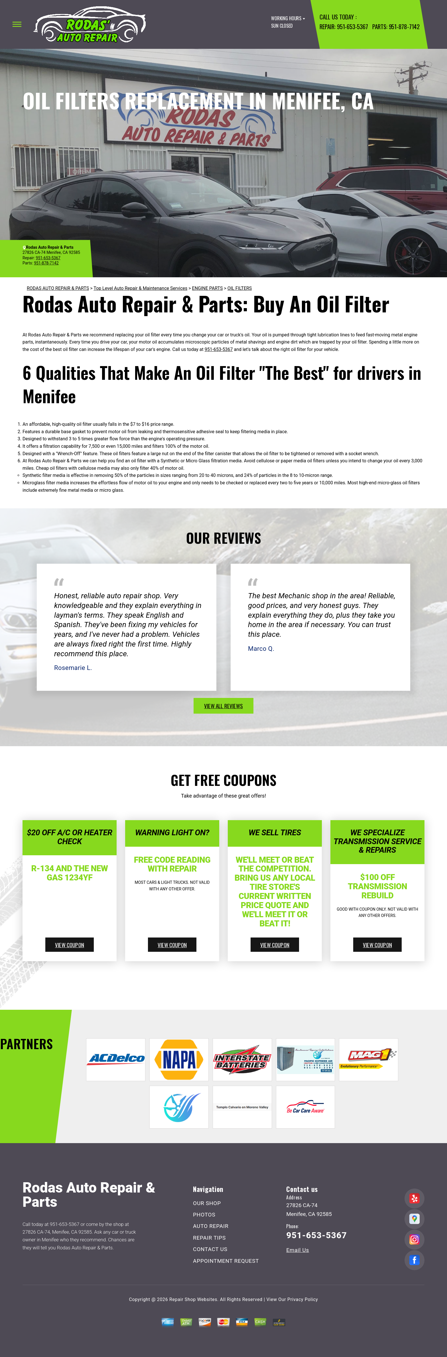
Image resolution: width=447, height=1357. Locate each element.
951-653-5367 (352, 26)
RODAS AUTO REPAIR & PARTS (58, 288)
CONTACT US (210, 1249)
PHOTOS (204, 1214)
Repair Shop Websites (193, 1299)
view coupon (69, 945)
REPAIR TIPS (209, 1237)
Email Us (297, 1250)
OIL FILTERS (239, 288)
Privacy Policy (302, 1299)
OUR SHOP (207, 1203)
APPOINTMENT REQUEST (226, 1261)
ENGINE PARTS (207, 288)
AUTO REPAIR (210, 1226)
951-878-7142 (404, 26)
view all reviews (223, 706)
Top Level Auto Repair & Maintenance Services (140, 288)
